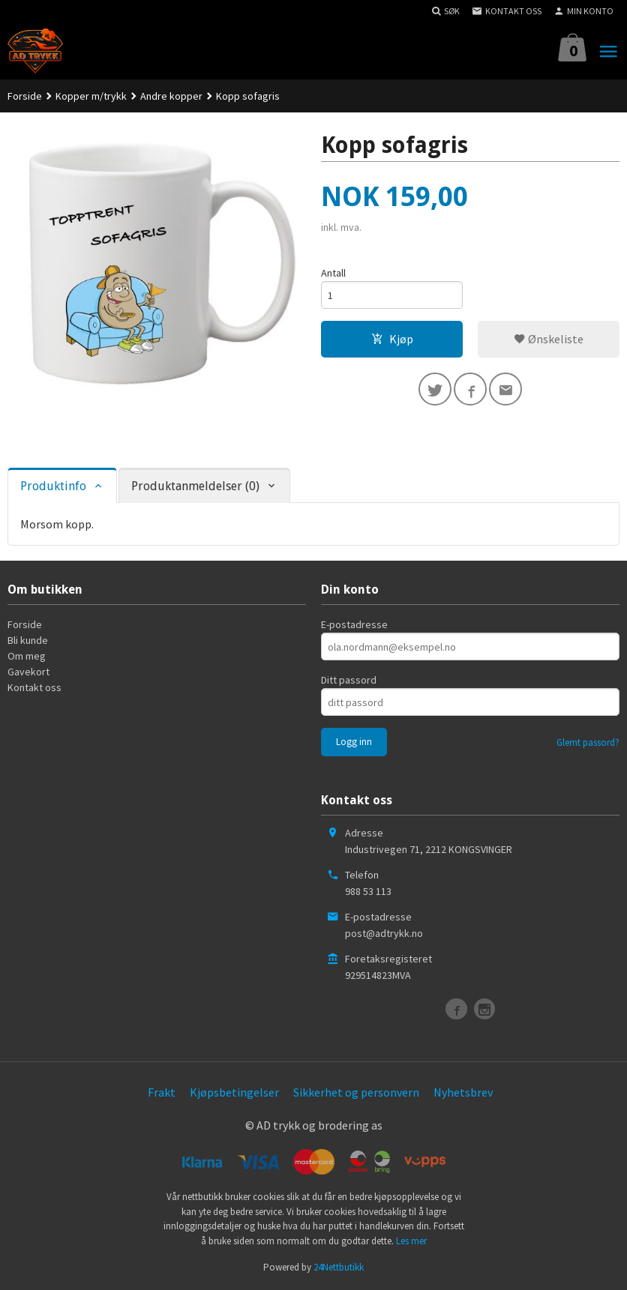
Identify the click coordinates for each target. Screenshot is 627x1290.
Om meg (27, 656)
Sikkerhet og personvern (356, 1092)
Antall (333, 273)
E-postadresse (354, 624)
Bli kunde (28, 640)
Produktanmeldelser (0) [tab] (195, 486)
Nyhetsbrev (463, 1092)
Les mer (411, 1241)
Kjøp (392, 338)
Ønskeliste (549, 338)
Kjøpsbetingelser (234, 1092)
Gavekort (29, 671)
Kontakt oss (35, 687)
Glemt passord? (588, 742)
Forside (25, 96)
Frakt (162, 1092)
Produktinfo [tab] (53, 486)
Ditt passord (348, 680)
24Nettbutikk (339, 1267)
